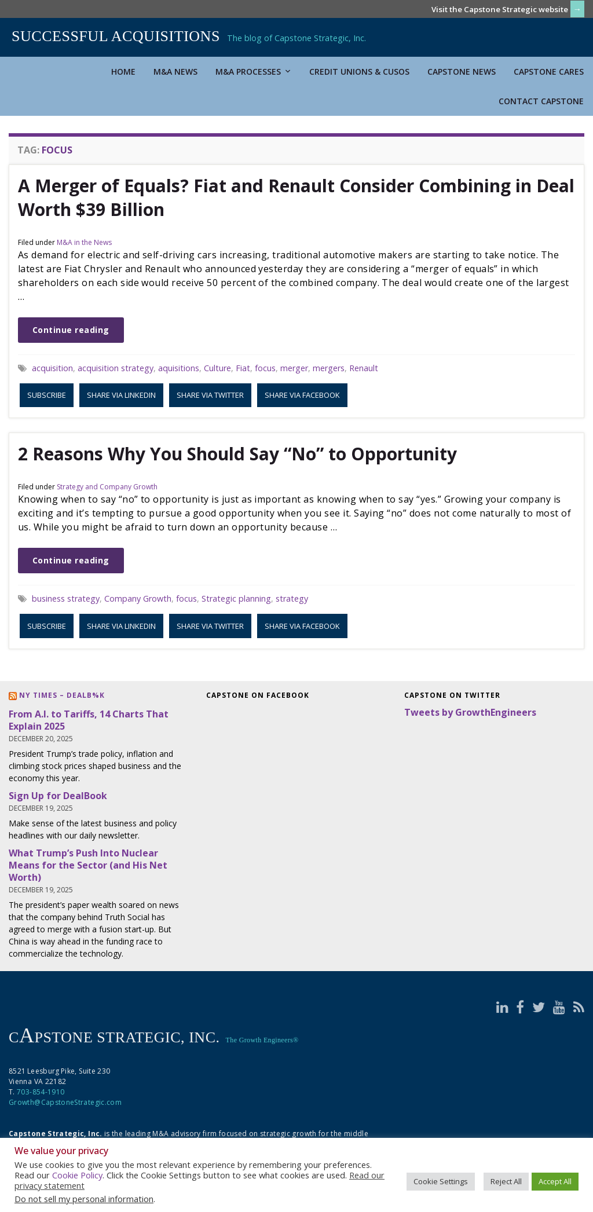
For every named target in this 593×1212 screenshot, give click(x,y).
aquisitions (178, 368)
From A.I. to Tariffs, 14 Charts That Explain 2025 (89, 720)
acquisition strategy (115, 368)
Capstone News (461, 71)
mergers (329, 368)
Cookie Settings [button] (440, 1181)
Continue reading (70, 329)
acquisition (52, 368)
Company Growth (137, 598)
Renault (363, 368)
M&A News (175, 71)
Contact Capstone (541, 101)
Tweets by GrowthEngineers (470, 712)
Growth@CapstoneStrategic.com (65, 1102)
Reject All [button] (506, 1181)
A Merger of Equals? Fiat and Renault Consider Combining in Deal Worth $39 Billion (296, 197)
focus (265, 368)
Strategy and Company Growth (107, 487)
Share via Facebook (302, 395)
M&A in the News (84, 242)
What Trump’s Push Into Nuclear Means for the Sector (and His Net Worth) (88, 865)
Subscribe (46, 395)
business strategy (66, 598)
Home (123, 71)
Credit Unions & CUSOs (359, 71)
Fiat (243, 368)
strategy (292, 598)
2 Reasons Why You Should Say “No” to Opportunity (237, 454)
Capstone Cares (549, 71)
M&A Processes (253, 71)
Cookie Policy (77, 1175)
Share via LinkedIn (121, 395)
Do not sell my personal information (83, 1198)
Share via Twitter (210, 395)
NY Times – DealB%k (62, 695)
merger (294, 368)
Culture (217, 368)
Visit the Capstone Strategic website (499, 9)
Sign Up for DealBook (58, 795)
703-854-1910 (40, 1092)
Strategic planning (236, 598)
